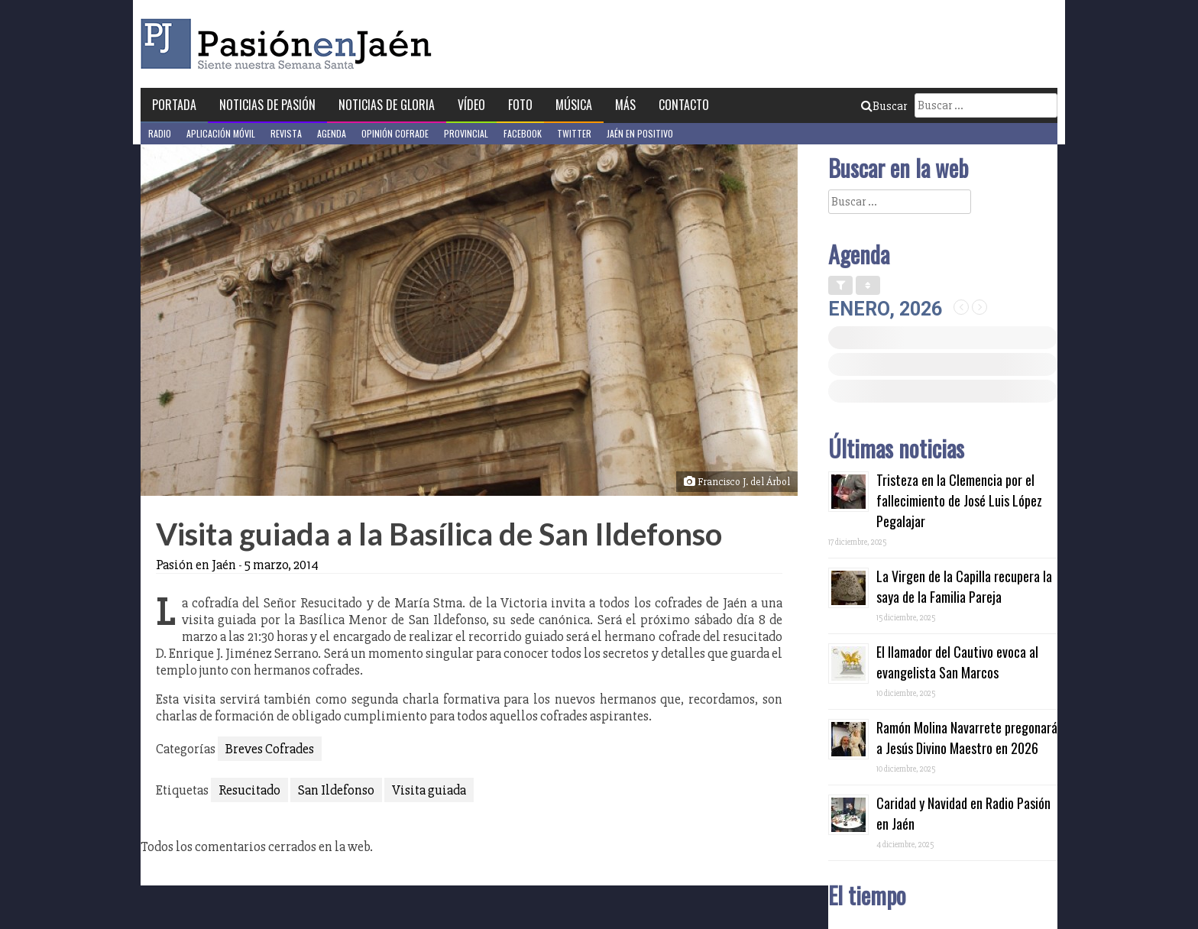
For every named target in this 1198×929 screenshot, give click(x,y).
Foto (520, 104)
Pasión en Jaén (290, 44)
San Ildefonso (336, 790)
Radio (159, 133)
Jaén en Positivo (640, 133)
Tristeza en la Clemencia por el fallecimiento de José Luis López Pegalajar (959, 500)
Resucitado (249, 790)
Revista (286, 133)
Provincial (466, 133)
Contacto (684, 104)
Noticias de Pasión (267, 104)
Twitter (574, 133)
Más (625, 104)
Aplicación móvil (220, 133)
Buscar (884, 106)
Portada (174, 104)
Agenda (331, 133)
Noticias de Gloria (386, 104)
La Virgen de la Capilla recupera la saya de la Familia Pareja (964, 586)
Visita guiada (429, 790)
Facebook (522, 133)
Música (573, 104)
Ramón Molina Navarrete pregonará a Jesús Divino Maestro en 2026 (966, 737)
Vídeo (471, 104)
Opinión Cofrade (395, 133)
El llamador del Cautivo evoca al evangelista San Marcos (957, 662)
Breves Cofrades (269, 748)
